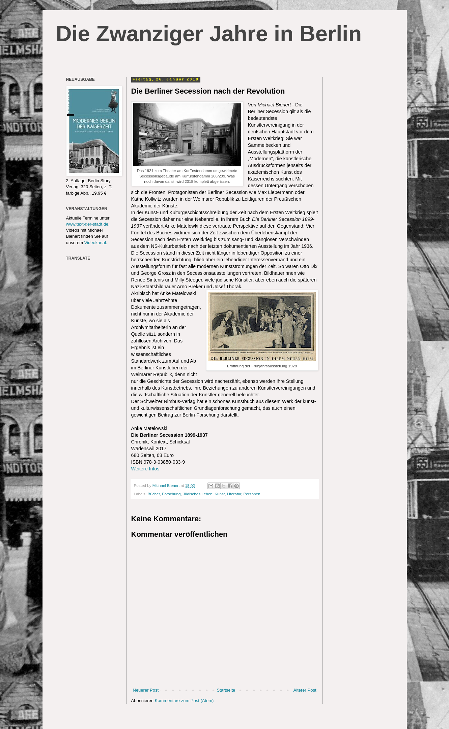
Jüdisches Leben (198, 494)
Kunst (220, 494)
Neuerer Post (146, 690)
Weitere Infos (145, 468)
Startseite (226, 690)
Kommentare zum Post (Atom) (184, 700)
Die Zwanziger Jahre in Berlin (209, 33)
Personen (251, 494)
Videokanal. (95, 242)
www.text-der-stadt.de (87, 224)
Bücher (153, 494)
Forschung (171, 494)
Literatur (234, 494)
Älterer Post (304, 690)
